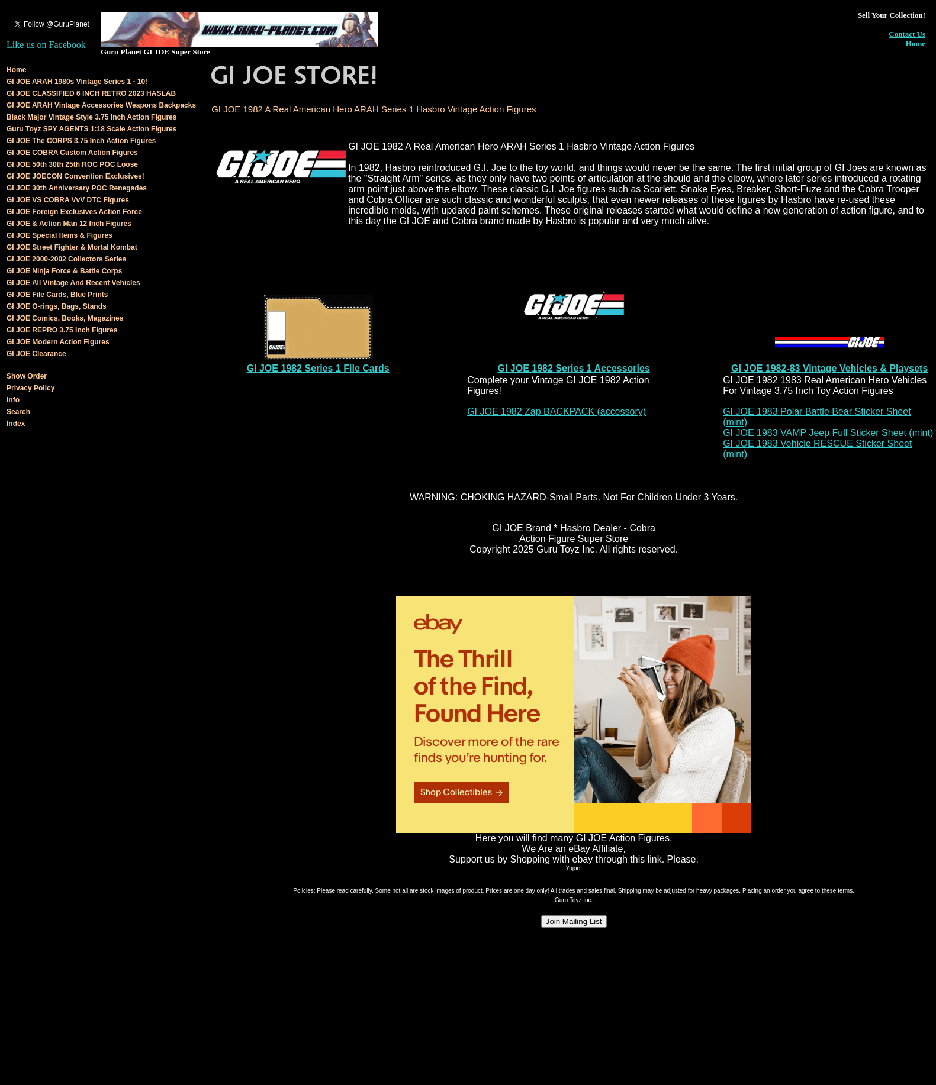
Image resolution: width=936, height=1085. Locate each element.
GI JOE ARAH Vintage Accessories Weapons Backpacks (101, 105)
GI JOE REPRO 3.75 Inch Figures (62, 330)
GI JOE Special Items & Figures (59, 235)
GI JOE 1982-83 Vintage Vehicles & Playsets (829, 368)
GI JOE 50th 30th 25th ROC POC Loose (72, 164)
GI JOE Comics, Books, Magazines (65, 318)
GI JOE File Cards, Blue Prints (57, 294)
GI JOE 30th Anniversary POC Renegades (77, 188)
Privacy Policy (30, 388)
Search (18, 412)
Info (13, 400)
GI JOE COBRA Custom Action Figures (72, 152)
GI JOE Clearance (36, 354)
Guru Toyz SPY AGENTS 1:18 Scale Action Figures (91, 129)
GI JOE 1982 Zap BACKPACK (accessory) (556, 411)
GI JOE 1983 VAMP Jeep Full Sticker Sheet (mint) (828, 433)
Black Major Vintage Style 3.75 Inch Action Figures (91, 117)
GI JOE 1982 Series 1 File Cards (318, 368)
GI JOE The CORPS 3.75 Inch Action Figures (81, 141)
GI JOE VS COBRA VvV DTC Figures (68, 200)
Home (915, 43)
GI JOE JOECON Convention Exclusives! (75, 176)
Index (16, 423)
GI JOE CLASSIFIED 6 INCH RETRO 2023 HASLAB (91, 93)
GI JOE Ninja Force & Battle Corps (64, 271)
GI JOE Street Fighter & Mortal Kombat (72, 247)
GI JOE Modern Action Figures (58, 342)
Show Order (27, 376)
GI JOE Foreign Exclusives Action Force (74, 212)
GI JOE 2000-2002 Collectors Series (66, 259)
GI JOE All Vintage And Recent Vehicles (73, 283)
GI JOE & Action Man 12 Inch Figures (69, 223)
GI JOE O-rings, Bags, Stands (57, 306)
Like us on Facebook (46, 45)
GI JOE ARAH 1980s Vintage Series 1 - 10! (77, 82)
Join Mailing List (574, 921)
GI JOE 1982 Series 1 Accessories (573, 368)
